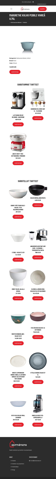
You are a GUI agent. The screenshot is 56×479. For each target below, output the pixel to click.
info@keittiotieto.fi (41, 4)
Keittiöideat (15, 467)
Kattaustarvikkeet (16, 22)
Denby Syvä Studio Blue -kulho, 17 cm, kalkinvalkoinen (18, 207)
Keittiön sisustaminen (18, 464)
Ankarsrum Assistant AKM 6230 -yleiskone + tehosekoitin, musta (37, 248)
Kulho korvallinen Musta (37, 198)
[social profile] (33, 2)
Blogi (13, 470)
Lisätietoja (14, 72)
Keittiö (14, 460)
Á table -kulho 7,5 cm (18, 252)
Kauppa (42, 9)
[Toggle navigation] (11, 8)
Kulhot (25, 22)
